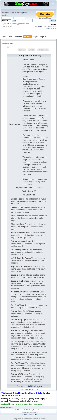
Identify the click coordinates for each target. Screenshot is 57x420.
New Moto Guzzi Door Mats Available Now (45, 27)
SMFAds (24, 412)
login (23, 13)
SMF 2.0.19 (18, 410)
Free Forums (33, 412)
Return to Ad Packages (29, 386)
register (4, 15)
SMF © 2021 (28, 410)
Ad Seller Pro (33, 389)
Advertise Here (6, 407)
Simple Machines (39, 410)
